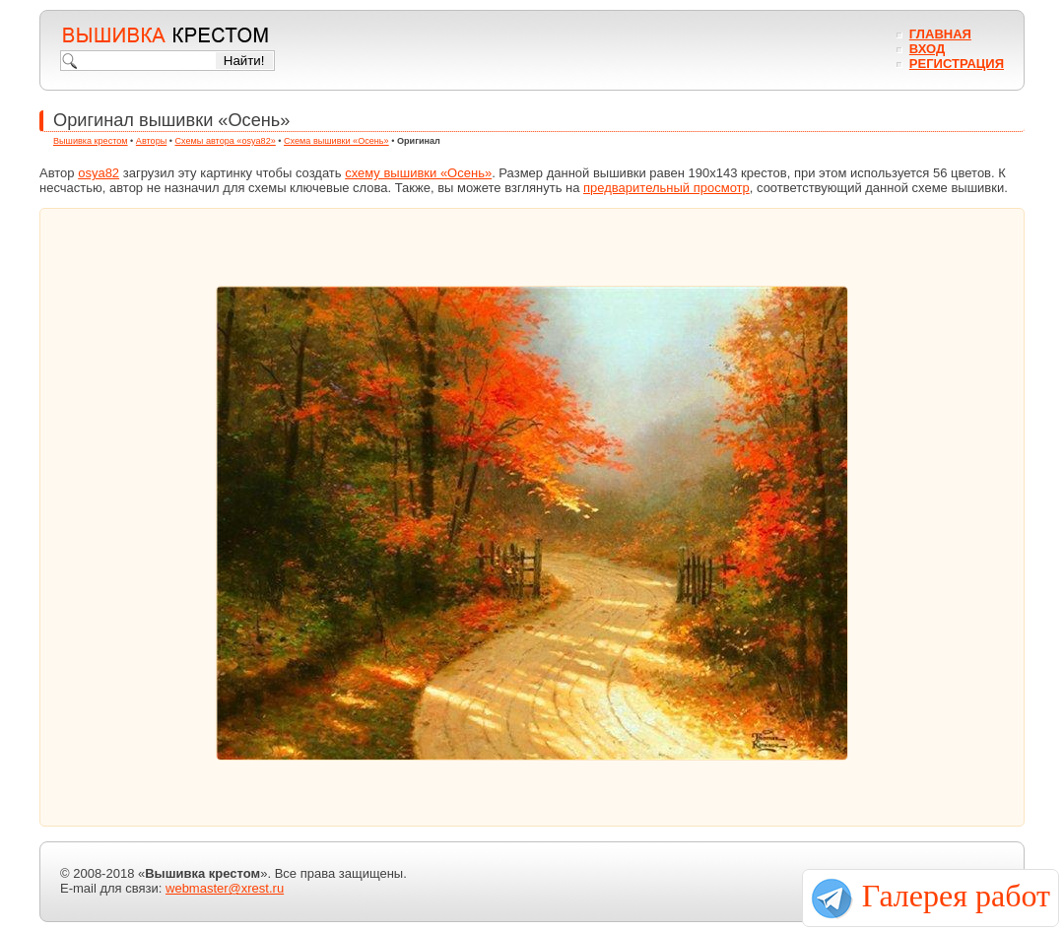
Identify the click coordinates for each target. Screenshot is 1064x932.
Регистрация (956, 63)
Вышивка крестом (90, 141)
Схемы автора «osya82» (225, 141)
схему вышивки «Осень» (418, 173)
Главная (940, 34)
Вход (927, 48)
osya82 (98, 173)
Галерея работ (956, 895)
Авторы (151, 141)
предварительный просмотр (666, 187)
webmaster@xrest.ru (225, 888)
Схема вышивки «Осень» (336, 141)
